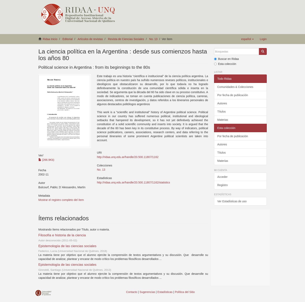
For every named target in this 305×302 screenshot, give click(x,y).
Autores (222, 103)
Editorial (67, 39)
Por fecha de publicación (232, 95)
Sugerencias (147, 292)
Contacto (131, 292)
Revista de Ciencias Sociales (126, 39)
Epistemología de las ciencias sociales (67, 246)
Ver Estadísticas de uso (232, 201)
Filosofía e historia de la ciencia (62, 235)
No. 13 (153, 39)
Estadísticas (164, 292)
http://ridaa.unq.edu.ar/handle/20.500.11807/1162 (127, 157)
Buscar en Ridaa (226, 58)
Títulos (221, 111)
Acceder (222, 176)
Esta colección (225, 63)
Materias (222, 119)
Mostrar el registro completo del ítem (61, 199)
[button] (247, 39)
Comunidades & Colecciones (235, 87)
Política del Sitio (185, 292)
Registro (222, 185)
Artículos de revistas (90, 39)
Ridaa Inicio (50, 39)
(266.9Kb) (46, 159)
